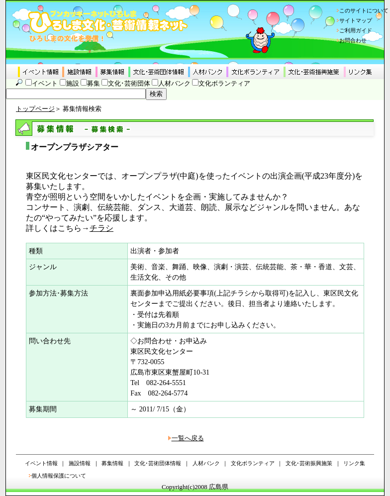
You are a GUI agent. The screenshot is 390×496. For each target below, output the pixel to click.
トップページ (35, 108)
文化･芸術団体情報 (157, 463)
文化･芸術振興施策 (309, 463)
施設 (72, 83)
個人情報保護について (58, 476)
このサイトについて (364, 10)
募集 (93, 83)
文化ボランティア (224, 83)
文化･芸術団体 (129, 83)
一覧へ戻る (188, 438)
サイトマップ (355, 20)
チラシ (101, 228)
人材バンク (174, 83)
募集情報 (112, 463)
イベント (45, 83)
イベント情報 (41, 463)
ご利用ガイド (355, 30)
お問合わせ (353, 40)
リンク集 (354, 463)
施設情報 (80, 463)
